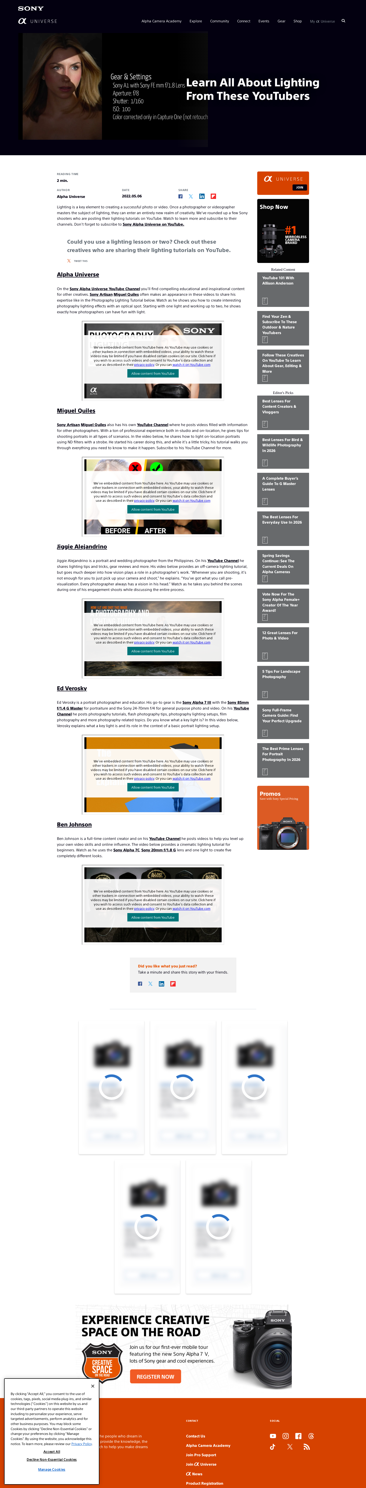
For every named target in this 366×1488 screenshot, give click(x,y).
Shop (298, 21)
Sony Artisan (101, 294)
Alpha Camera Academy (161, 21)
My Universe (322, 21)
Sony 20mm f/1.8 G (158, 849)
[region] (51, 1431)
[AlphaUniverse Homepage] (37, 21)
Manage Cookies (51, 1469)
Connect (243, 21)
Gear (281, 21)
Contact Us (195, 1435)
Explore (196, 21)
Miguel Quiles (126, 294)
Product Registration (204, 1483)
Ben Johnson (74, 824)
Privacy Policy (81, 1444)
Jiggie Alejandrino (82, 546)
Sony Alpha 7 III (196, 702)
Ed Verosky (72, 688)
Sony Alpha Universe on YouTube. (153, 224)
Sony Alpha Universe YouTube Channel (105, 288)
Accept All (51, 1451)
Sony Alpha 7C (126, 849)
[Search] (343, 21)
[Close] (92, 1386)
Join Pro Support (201, 1454)
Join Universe (201, 1464)
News (194, 1473)
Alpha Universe (78, 274)
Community (219, 21)
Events (263, 21)
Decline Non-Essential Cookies (52, 1459)
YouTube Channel (152, 424)
